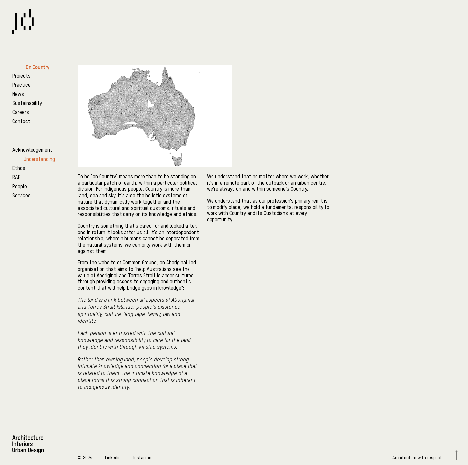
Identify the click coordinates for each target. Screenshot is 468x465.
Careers (20, 112)
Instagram (143, 458)
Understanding (39, 159)
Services (21, 196)
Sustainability (27, 103)
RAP (16, 177)
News (18, 94)
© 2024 (85, 458)
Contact (21, 121)
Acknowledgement (32, 150)
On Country (37, 67)
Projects (21, 76)
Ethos (18, 168)
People (19, 186)
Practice (21, 85)
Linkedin (113, 458)
